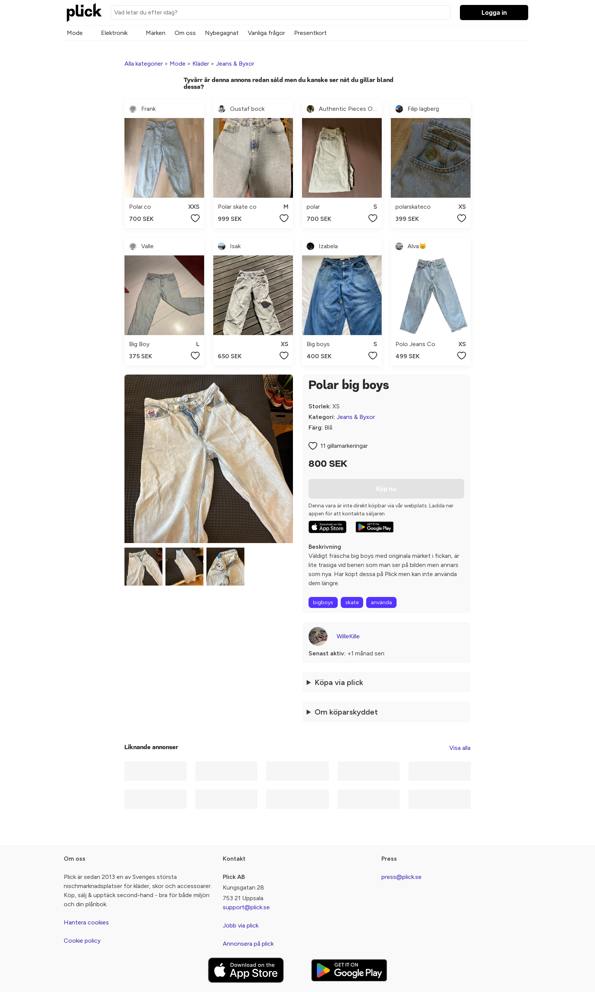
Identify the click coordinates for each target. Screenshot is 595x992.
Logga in (494, 12)
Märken (155, 32)
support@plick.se (246, 907)
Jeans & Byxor (235, 63)
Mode (75, 32)
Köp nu (386, 489)
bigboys (323, 602)
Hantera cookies (86, 922)
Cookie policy (82, 940)
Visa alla (460, 747)
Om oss (185, 32)
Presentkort (310, 32)
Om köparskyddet (346, 711)
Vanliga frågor (266, 32)
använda (381, 602)
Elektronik (114, 32)
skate (352, 602)
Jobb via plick (240, 925)
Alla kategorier (143, 63)
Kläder (200, 63)
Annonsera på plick (248, 943)
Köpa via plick (339, 682)
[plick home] (84, 12)
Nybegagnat (222, 32)
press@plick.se (401, 876)
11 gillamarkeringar (344, 445)
